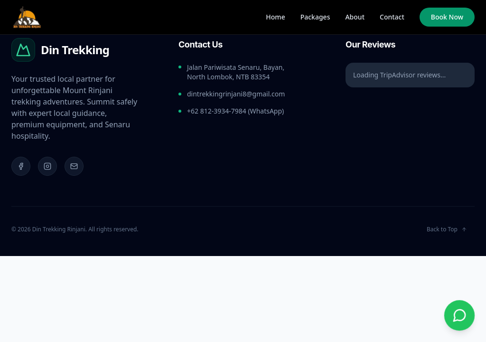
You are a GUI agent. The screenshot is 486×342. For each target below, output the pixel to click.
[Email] (74, 166)
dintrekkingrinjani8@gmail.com (236, 93)
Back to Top (447, 229)
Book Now (447, 16)
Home (275, 16)
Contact (392, 16)
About (354, 16)
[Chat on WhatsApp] (459, 315)
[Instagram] (47, 166)
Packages (315, 16)
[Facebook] (20, 166)
